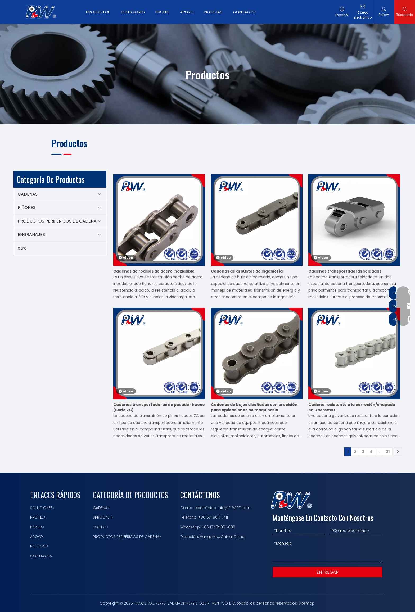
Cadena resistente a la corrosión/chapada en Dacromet (351, 407)
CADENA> (101, 507)
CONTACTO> (41, 556)
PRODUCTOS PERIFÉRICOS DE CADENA (57, 221)
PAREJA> (37, 527)
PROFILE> (38, 517)
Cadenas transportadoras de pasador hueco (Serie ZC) (159, 407)
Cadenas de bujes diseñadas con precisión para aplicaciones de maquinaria (254, 407)
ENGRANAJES (31, 235)
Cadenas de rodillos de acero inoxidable (154, 271)
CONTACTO (244, 12)
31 (388, 451)
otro (22, 248)
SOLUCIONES (133, 12)
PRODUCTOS (98, 12)
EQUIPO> (100, 527)
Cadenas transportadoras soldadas (344, 271)
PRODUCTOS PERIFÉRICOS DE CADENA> (127, 536)
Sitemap (307, 603)
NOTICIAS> (39, 546)
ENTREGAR (328, 572)
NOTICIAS (213, 12)
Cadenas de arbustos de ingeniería (247, 271)
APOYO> (37, 536)
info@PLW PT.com (234, 507)
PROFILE (162, 12)
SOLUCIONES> (42, 507)
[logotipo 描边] (291, 500)
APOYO (187, 12)
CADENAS (28, 194)
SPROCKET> (103, 517)
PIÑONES (26, 208)
